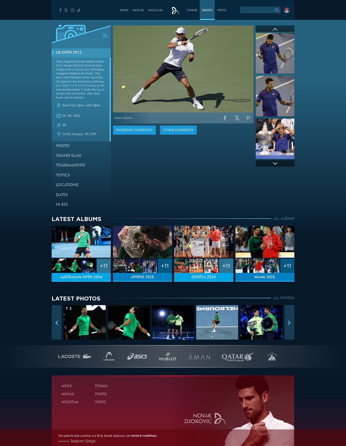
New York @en (73, 105)
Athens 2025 (142, 277)
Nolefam (155, 10)
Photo (207, 10)
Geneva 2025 (204, 277)
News (124, 10)
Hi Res (62, 205)
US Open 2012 (69, 53)
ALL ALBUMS (283, 219)
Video (221, 10)
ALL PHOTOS (283, 298)
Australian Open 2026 (81, 277)
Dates (62, 195)
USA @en (93, 105)
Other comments (178, 130)
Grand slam (68, 156)
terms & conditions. (144, 436)
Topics (63, 175)
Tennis (192, 10)
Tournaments (70, 165)
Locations (67, 185)
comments (134, 130)
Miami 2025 (264, 277)
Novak (138, 10)
